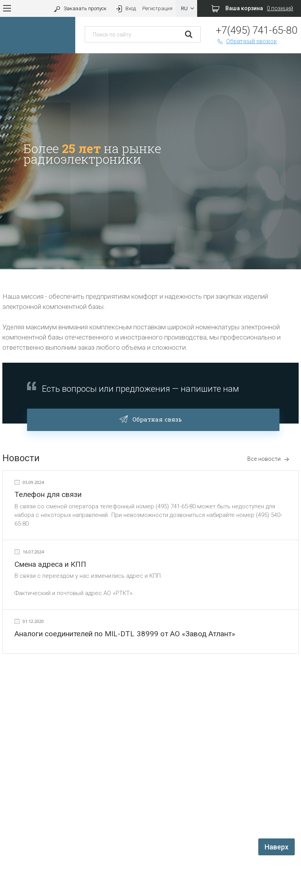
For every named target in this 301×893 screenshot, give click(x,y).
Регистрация (157, 8)
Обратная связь (153, 418)
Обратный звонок (246, 41)
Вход (125, 8)
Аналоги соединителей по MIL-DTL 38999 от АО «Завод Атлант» (125, 633)
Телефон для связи (48, 494)
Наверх (276, 847)
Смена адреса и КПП (50, 564)
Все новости (268, 459)
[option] (150, 161)
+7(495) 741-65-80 (256, 30)
